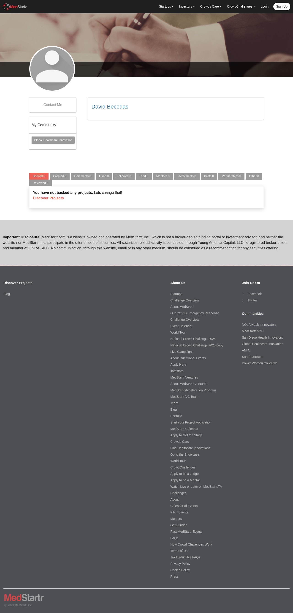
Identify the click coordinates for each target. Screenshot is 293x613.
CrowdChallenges (183, 467)
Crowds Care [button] (209, 6)
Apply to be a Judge (184, 474)
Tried (143, 176)
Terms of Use (179, 551)
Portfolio (176, 416)
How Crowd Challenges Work (191, 544)
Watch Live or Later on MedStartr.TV (196, 486)
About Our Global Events (188, 358)
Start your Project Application (191, 422)
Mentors (163, 176)
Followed (124, 176)
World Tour (178, 332)
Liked (104, 176)
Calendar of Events (184, 506)
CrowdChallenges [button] (239, 6)
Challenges (178, 493)
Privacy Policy (180, 564)
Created (59, 176)
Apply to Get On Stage (186, 435)
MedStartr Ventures (184, 377)
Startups (176, 294)
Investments (187, 176)
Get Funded (178, 525)
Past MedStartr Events (186, 531)
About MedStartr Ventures (188, 384)
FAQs (174, 538)
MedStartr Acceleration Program (193, 390)
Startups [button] (165, 6)
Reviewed (40, 183)
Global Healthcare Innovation (53, 140)
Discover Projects (48, 198)
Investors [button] (185, 6)
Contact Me (52, 105)
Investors (176, 371)
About (174, 499)
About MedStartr (182, 307)
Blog (6, 294)
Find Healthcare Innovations (190, 448)
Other (254, 176)
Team (174, 403)
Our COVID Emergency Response (194, 313)
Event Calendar (181, 326)
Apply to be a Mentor (185, 480)
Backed (39, 176)
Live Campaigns (181, 352)
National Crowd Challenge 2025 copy (196, 345)
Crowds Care (179, 441)
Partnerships (231, 176)
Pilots (209, 176)
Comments (82, 176)
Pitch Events (179, 512)
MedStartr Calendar (184, 429)
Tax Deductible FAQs (185, 557)
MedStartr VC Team (184, 396)
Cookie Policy (180, 570)
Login (265, 6)
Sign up (282, 6)
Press (174, 576)
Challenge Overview (184, 300)
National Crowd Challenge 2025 (193, 339)
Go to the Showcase (184, 454)
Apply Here (178, 364)
